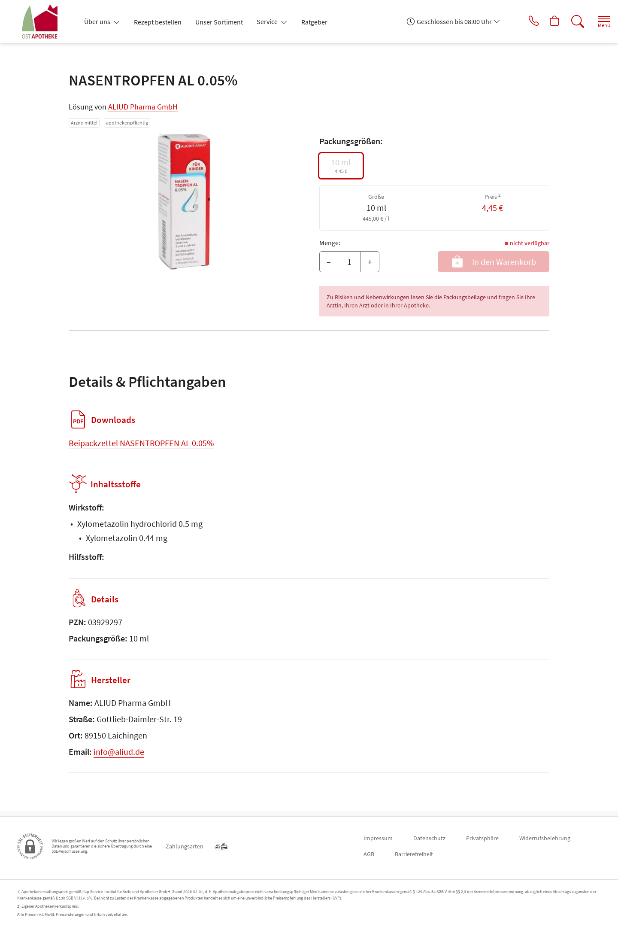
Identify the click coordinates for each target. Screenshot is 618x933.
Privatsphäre (482, 838)
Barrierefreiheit (414, 854)
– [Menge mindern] (329, 261)
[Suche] (571, 21)
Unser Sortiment (219, 22)
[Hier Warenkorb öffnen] (546, 21)
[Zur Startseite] (43, 21)
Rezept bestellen (158, 22)
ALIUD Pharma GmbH (143, 107)
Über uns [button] (98, 21)
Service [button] (268, 21)
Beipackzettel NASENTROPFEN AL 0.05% (141, 443)
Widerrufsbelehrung (544, 838)
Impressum (378, 838)
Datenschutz (429, 838)
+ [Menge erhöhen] (370, 261)
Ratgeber (314, 22)
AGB (369, 854)
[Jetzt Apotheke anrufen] (523, 21)
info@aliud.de (119, 757)
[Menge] (349, 262)
